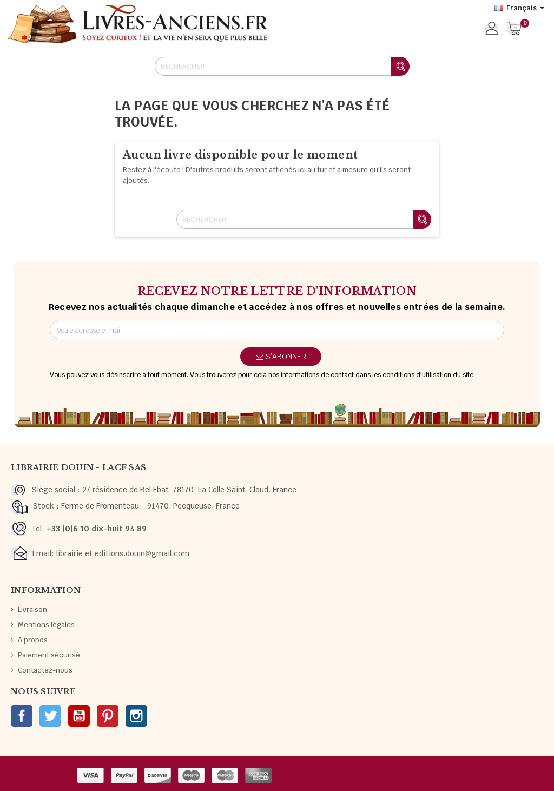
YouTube (79, 716)
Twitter (50, 716)
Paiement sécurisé (49, 655)
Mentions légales (46, 624)
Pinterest (107, 716)
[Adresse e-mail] (277, 330)
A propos (33, 639)
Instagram (136, 716)
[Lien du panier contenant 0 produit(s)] (514, 29)
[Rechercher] (282, 66)
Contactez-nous (45, 670)
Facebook (21, 716)
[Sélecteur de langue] (519, 8)
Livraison (32, 609)
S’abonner (281, 356)
